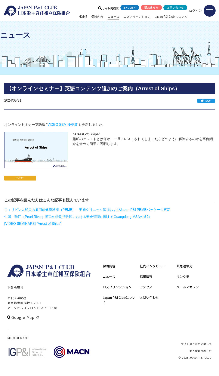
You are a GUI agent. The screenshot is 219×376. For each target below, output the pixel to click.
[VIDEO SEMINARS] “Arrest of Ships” (32, 223)
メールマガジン (187, 287)
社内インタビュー (152, 266)
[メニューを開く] (210, 11)
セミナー (20, 177)
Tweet (207, 100)
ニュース (113, 16)
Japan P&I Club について (171, 16)
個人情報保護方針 (200, 350)
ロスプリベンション (137, 16)
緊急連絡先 (151, 7)
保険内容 (97, 16)
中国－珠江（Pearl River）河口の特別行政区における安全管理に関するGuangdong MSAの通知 (77, 217)
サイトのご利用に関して (196, 344)
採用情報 (146, 276)
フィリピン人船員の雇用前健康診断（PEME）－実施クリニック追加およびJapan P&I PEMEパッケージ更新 (87, 210)
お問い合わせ (175, 7)
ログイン (195, 10)
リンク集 (182, 276)
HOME (83, 16)
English (130, 7)
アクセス (146, 287)
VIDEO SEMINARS (62, 124)
